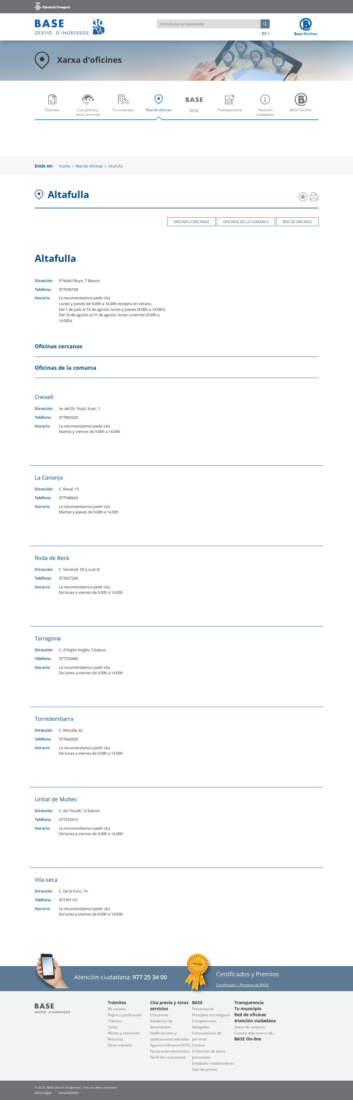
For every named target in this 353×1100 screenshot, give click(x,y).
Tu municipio (124, 107)
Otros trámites (120, 1045)
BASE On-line (302, 107)
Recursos (115, 1039)
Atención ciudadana (266, 107)
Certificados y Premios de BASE (242, 985)
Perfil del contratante (167, 1057)
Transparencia (231, 107)
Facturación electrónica (169, 1051)
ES (266, 33)
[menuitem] (52, 105)
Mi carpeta (117, 1008)
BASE (195, 107)
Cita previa (159, 1014)
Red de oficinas (160, 107)
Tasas (113, 1027)
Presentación (203, 1008)
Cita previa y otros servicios (89, 107)
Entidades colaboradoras (213, 1063)
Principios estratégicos (211, 1014)
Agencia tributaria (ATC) (170, 1045)
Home (64, 166)
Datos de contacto (249, 1027)
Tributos (115, 1021)
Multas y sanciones (124, 1033)
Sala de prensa (204, 1069)
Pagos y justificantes (125, 1014)
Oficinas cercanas (191, 221)
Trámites (53, 107)
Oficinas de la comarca (246, 221)
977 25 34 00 (150, 977)
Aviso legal (43, 1092)
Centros (198, 1045)
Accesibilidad (69, 1092)
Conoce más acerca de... (254, 1033)
